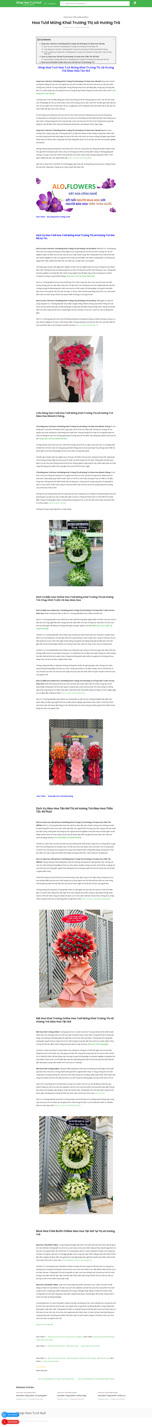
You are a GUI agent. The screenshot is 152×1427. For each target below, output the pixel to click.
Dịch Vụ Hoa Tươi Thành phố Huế (67, 1105)
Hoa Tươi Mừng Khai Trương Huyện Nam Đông (95, 1379)
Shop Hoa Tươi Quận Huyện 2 (76, 17)
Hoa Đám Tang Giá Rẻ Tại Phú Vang (71, 1398)
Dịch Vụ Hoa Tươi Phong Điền (79, 158)
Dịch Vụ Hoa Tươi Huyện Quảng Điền (96, 899)
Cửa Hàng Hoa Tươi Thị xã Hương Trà (77, 1260)
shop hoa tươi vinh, (51, 1361)
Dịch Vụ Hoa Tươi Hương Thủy (73, 693)
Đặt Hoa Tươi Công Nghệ (98, 1044)
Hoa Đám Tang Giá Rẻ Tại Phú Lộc (111, 1398)
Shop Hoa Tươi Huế (31, 1424)
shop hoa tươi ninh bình (90, 1346)
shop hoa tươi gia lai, (74, 1337)
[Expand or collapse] (113, 39)
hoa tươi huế (100, 1093)
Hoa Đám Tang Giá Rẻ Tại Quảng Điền (31, 1398)
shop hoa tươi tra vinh (56, 1337)
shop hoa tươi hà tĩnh (56, 1346)
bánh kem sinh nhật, (45, 1340)
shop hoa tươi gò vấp (44, 1324)
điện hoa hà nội (103, 1358)
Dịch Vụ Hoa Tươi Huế (57, 503)
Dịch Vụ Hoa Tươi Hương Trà (87, 325)
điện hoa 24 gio (72, 1346)
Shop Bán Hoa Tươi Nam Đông (60, 796)
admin (71, 27)
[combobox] (95, 3)
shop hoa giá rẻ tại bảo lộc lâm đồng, (81, 1358)
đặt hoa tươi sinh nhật (56, 1358)
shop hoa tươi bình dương (103, 1337)
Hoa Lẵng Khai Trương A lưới (58, 217)
